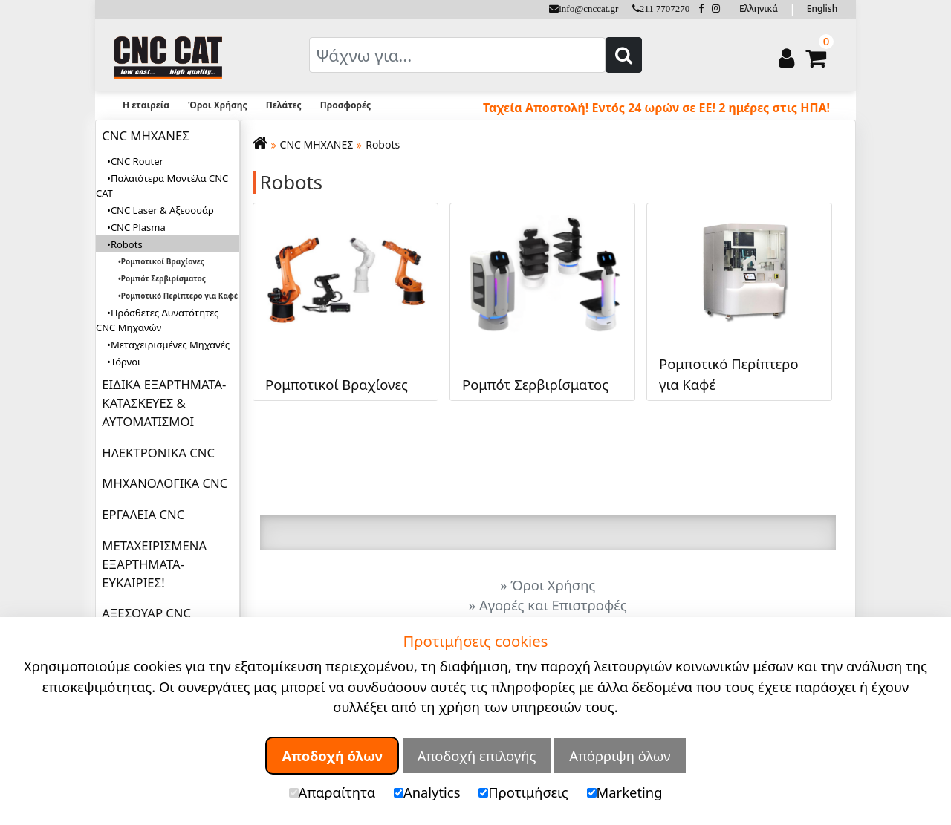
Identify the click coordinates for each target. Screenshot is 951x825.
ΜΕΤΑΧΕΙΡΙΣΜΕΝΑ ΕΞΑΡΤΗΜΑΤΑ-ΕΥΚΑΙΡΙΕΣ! (154, 564)
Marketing (625, 792)
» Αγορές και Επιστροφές (548, 605)
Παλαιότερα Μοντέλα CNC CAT (162, 186)
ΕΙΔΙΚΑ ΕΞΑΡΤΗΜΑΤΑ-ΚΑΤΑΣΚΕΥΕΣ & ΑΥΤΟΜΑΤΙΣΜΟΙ (164, 403)
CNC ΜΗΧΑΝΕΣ (145, 135)
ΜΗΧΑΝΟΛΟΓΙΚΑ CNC (164, 483)
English (822, 8)
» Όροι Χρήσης (547, 584)
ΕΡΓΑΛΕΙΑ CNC (143, 514)
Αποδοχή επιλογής (477, 755)
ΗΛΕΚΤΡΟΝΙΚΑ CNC (158, 452)
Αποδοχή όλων (332, 755)
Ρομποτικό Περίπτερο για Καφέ (179, 295)
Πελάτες (284, 105)
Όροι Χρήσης (217, 105)
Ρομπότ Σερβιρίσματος (163, 278)
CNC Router (137, 161)
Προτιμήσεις (523, 792)
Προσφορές (345, 105)
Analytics (427, 792)
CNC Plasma (138, 227)
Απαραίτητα (332, 792)
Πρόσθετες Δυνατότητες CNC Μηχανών (157, 320)
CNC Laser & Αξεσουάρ (162, 210)
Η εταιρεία (146, 105)
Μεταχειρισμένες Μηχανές (170, 344)
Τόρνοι (125, 361)
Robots (383, 144)
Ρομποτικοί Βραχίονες (162, 261)
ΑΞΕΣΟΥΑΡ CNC (146, 613)
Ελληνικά (758, 8)
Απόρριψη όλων (619, 755)
